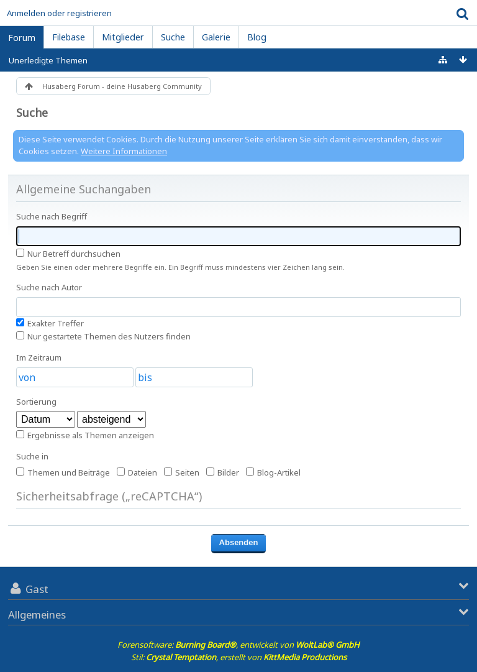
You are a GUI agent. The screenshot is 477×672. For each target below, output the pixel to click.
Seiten (181, 472)
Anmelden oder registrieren (59, 13)
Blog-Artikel (273, 472)
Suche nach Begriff (51, 216)
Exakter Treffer (50, 323)
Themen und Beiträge (63, 472)
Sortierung (36, 401)
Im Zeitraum (38, 357)
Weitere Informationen (124, 151)
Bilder (222, 472)
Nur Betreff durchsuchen (68, 253)
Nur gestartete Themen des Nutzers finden (103, 336)
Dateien (137, 472)
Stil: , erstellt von (239, 657)
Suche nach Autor (49, 287)
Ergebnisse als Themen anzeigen (85, 435)
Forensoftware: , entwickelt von (238, 644)
